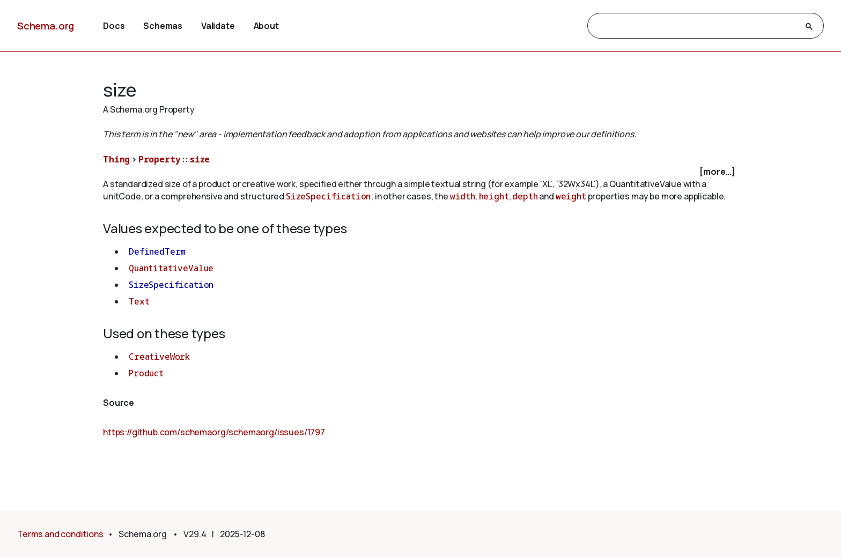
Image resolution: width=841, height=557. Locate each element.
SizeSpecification (328, 196)
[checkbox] (420, 172)
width (462, 196)
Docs (113, 26)
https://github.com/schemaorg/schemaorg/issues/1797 (214, 432)
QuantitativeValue (171, 268)
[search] (695, 26)
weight (571, 196)
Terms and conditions (60, 534)
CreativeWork (159, 356)
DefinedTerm (157, 251)
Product (146, 373)
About (266, 26)
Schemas (162, 26)
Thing (116, 159)
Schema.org (45, 25)
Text (139, 301)
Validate (218, 26)
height (494, 196)
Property (159, 159)
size (200, 159)
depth (524, 196)
